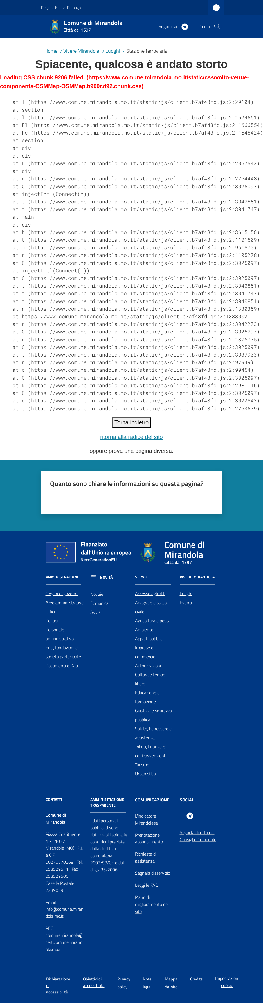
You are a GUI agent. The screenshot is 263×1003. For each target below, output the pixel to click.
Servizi (142, 577)
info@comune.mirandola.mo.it (65, 912)
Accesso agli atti (150, 593)
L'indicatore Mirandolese (146, 819)
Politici (52, 620)
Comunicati (100, 603)
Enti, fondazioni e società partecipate (63, 652)
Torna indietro (131, 422)
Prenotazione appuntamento (149, 838)
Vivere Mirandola (81, 51)
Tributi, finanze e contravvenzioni (150, 751)
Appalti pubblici (149, 638)
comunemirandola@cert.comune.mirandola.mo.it (65, 942)
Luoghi (112, 51)
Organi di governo (62, 593)
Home (50, 51)
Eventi (186, 602)
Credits (196, 979)
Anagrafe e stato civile (151, 607)
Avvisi (95, 612)
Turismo (142, 764)
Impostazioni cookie (227, 982)
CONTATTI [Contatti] (54, 799)
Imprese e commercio (145, 652)
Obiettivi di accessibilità (94, 982)
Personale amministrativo (60, 634)
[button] (217, 26)
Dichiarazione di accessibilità (58, 985)
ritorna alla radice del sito (131, 437)
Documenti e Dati (62, 665)
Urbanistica (145, 773)
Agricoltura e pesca (152, 620)
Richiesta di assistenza (145, 857)
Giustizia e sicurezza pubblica (153, 715)
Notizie (96, 594)
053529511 (57, 869)
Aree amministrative (65, 602)
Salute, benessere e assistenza (153, 733)
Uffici (50, 611)
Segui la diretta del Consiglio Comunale (198, 836)
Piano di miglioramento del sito (152, 904)
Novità (106, 577)
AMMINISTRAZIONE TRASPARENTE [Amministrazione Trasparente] (107, 802)
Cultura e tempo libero (150, 679)
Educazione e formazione (147, 697)
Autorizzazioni (148, 665)
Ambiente (144, 629)
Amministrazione (62, 577)
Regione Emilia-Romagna (62, 7)
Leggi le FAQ (146, 885)
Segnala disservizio (152, 873)
